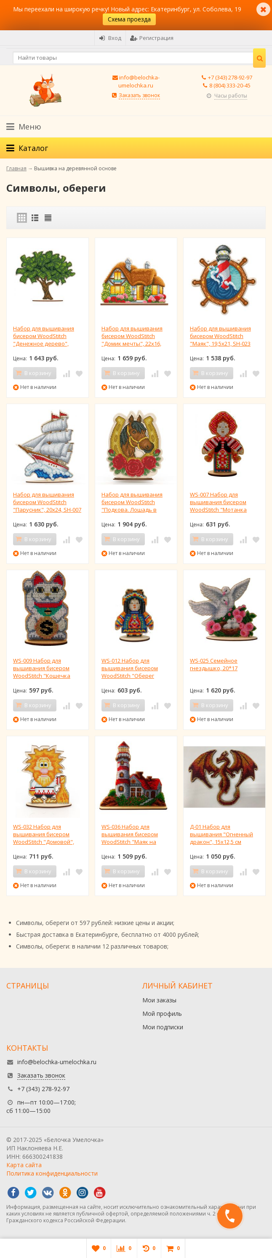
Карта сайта (24, 1165)
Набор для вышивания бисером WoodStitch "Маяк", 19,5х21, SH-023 (220, 336)
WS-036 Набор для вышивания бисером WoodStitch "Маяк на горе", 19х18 (129, 834)
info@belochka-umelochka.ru (139, 81)
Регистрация (151, 38)
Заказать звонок (139, 95)
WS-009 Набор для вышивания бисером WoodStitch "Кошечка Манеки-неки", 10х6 (41, 668)
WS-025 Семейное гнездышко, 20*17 (213, 664)
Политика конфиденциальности (52, 1173)
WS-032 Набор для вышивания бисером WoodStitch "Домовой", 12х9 (43, 834)
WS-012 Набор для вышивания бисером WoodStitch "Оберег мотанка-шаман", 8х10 (131, 668)
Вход (110, 38)
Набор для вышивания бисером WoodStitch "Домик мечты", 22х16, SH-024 (132, 336)
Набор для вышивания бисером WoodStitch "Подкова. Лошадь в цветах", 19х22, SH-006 (132, 502)
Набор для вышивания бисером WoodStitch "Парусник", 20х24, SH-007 (47, 502)
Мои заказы (159, 1000)
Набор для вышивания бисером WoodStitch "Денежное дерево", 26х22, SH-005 (43, 336)
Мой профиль (162, 1014)
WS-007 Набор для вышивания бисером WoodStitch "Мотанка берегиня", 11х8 (218, 502)
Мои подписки (162, 1027)
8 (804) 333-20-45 (230, 85)
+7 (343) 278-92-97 (230, 77)
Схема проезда (129, 19)
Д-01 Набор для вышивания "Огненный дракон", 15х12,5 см (221, 834)
